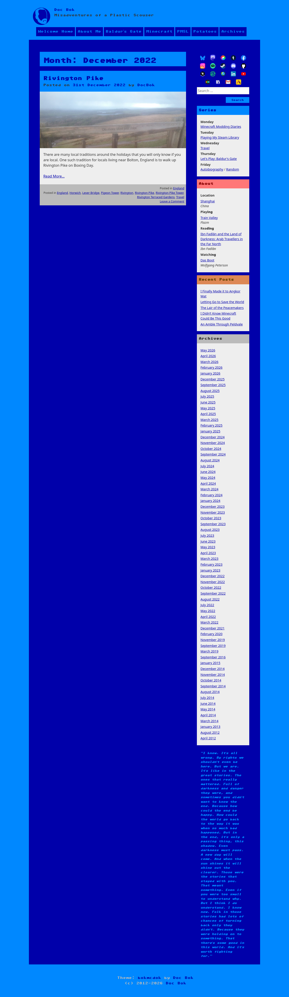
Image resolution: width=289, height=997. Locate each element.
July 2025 (207, 396)
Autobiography (211, 169)
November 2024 (212, 443)
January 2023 (210, 570)
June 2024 (208, 472)
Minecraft (159, 31)
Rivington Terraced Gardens (156, 197)
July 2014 (207, 698)
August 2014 (210, 692)
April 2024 (208, 483)
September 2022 (213, 593)
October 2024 (210, 448)
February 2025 (211, 425)
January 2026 (210, 373)
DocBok (146, 85)
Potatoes (205, 31)
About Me (89, 31)
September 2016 (213, 657)
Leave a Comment (172, 201)
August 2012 (210, 732)
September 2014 (213, 686)
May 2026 (207, 350)
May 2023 (207, 547)
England (178, 188)
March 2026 (209, 362)
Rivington (126, 193)
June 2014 (208, 703)
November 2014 (212, 674)
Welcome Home (55, 31)
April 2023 (208, 553)
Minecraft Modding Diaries (220, 126)
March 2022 (209, 622)
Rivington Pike (73, 78)
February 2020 (211, 634)
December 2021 (212, 628)
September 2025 (213, 385)
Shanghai (207, 201)
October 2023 (210, 518)
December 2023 (212, 506)
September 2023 (213, 524)
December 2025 (212, 379)
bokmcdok (149, 977)
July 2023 (207, 535)
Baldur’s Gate (124, 31)
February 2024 (211, 495)
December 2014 (212, 669)
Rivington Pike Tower (169, 193)
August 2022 (210, 599)
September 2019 (213, 645)
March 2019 (209, 651)
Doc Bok (64, 9)
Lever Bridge (91, 193)
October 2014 (210, 680)
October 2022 (210, 587)
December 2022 (212, 576)
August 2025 (210, 391)
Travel (180, 197)
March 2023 (209, 558)
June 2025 (208, 402)
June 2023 (208, 541)
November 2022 (212, 582)
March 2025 (209, 420)
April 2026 (208, 356)
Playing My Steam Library (219, 137)
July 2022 (207, 605)
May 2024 (207, 477)
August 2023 (210, 529)
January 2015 (210, 663)
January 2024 (210, 500)
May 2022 (207, 611)
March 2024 (209, 489)
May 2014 (207, 709)
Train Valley (209, 218)
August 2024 (210, 460)
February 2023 (211, 564)
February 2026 (211, 367)
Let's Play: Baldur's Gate (218, 159)
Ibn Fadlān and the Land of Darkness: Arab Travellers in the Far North (221, 239)
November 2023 (212, 512)
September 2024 (213, 454)
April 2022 (208, 617)
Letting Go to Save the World (222, 302)
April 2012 (208, 738)
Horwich (75, 193)
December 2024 (212, 437)
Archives (233, 31)
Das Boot (207, 260)
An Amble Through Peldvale (221, 324)
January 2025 (210, 431)
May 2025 (207, 408)
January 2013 (210, 726)
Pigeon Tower (110, 193)
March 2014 (209, 721)
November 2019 (212, 640)
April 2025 (208, 414)
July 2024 (207, 466)
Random (232, 169)
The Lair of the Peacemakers (222, 308)
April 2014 (208, 715)
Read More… (54, 176)
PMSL (183, 31)
